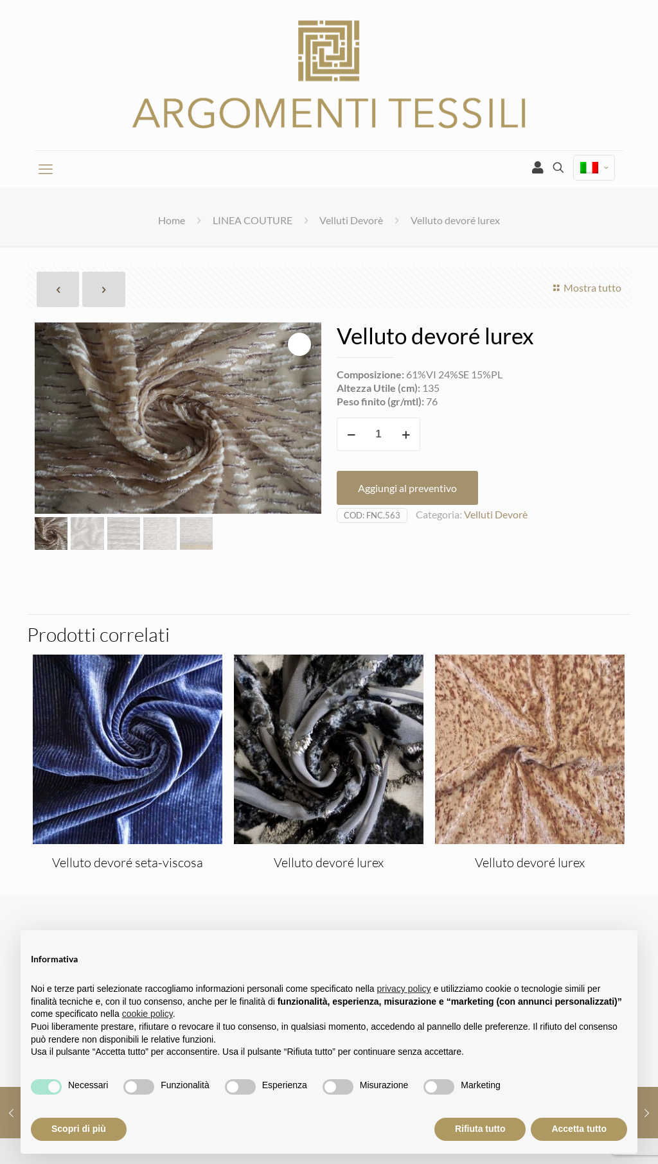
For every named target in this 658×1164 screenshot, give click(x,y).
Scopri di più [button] (78, 1129)
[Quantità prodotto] (378, 434)
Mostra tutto (585, 287)
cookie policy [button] (147, 1014)
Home (171, 220)
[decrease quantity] (351, 434)
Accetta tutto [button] (579, 1129)
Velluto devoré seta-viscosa (127, 862)
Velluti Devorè (351, 220)
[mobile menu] (46, 169)
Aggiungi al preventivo (407, 488)
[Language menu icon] (594, 168)
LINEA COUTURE (252, 220)
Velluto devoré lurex (329, 862)
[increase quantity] (406, 434)
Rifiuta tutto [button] (480, 1129)
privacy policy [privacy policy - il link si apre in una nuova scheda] (404, 988)
